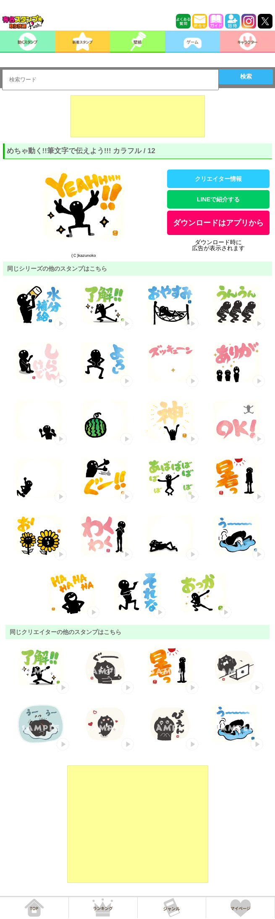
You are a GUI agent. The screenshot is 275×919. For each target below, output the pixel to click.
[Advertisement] (138, 116)
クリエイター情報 (218, 178)
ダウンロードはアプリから (218, 223)
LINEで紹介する (218, 199)
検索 (246, 76)
